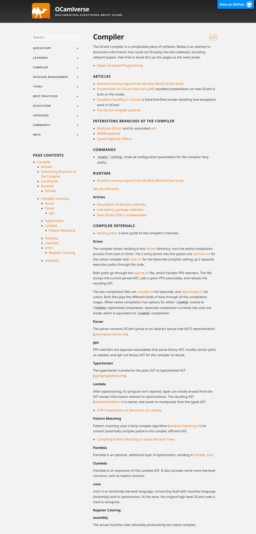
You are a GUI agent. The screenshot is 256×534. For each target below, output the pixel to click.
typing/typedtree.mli (109, 375)
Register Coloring (62, 252)
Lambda (51, 225)
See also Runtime (106, 188)
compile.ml (145, 291)
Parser (50, 208)
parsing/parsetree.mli (110, 333)
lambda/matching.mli (185, 425)
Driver (49, 203)
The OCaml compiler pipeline (118, 110)
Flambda (51, 238)
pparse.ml (141, 273)
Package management (50, 76)
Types (37, 86)
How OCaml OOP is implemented (122, 215)
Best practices (45, 96)
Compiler (40, 67)
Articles (46, 167)
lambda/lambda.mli (108, 401)
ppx (52, 213)
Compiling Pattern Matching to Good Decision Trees (136, 439)
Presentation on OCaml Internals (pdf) (125, 89)
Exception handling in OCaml (118, 99)
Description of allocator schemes (121, 204)
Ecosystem (42, 105)
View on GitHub (231, 4)
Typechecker (54, 221)
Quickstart (42, 48)
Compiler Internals (55, 198)
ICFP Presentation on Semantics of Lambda (129, 409)
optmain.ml (201, 254)
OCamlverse (72, 9)
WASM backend (108, 133)
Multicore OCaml (109, 128)
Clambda (51, 243)
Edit (213, 37)
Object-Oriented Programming (120, 65)
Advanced (41, 115)
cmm (49, 248)
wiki (153, 128)
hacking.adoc (107, 233)
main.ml (135, 259)
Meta (37, 134)
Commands (49, 181)
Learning (40, 57)
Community (41, 125)
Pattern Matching (62, 230)
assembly (52, 260)
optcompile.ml (192, 291)
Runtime (47, 186)
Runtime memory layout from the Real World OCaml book (140, 83)
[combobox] (56, 37)
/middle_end (203, 454)
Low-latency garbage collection (120, 209)
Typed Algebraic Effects (114, 139)
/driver (151, 248)
